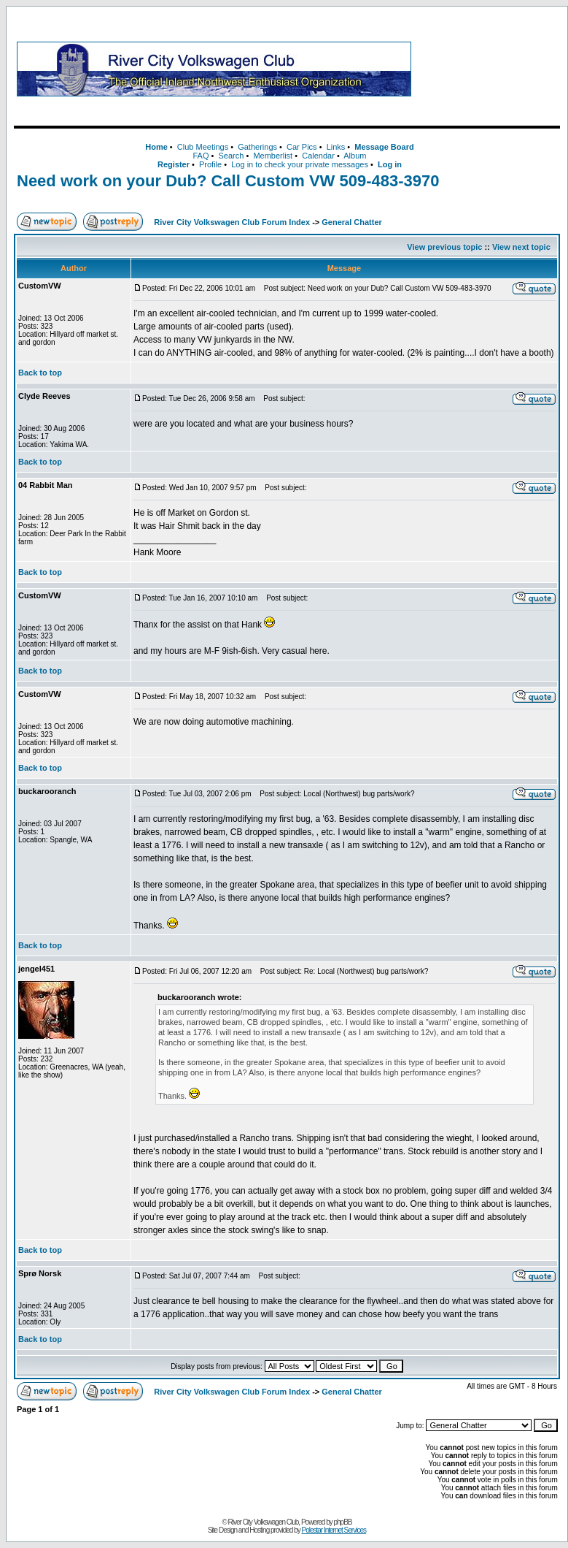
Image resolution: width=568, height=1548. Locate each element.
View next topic (521, 247)
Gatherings (257, 146)
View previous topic (444, 247)
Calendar (318, 155)
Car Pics (302, 146)
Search (231, 155)
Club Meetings (202, 146)
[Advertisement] (488, 68)
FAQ (200, 155)
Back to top (40, 372)
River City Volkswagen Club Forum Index (232, 222)
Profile (210, 164)
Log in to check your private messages (299, 164)
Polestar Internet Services (333, 1530)
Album (354, 155)
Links (336, 146)
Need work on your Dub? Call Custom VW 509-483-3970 (228, 181)
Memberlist (272, 155)
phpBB (343, 1522)
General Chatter (352, 222)
